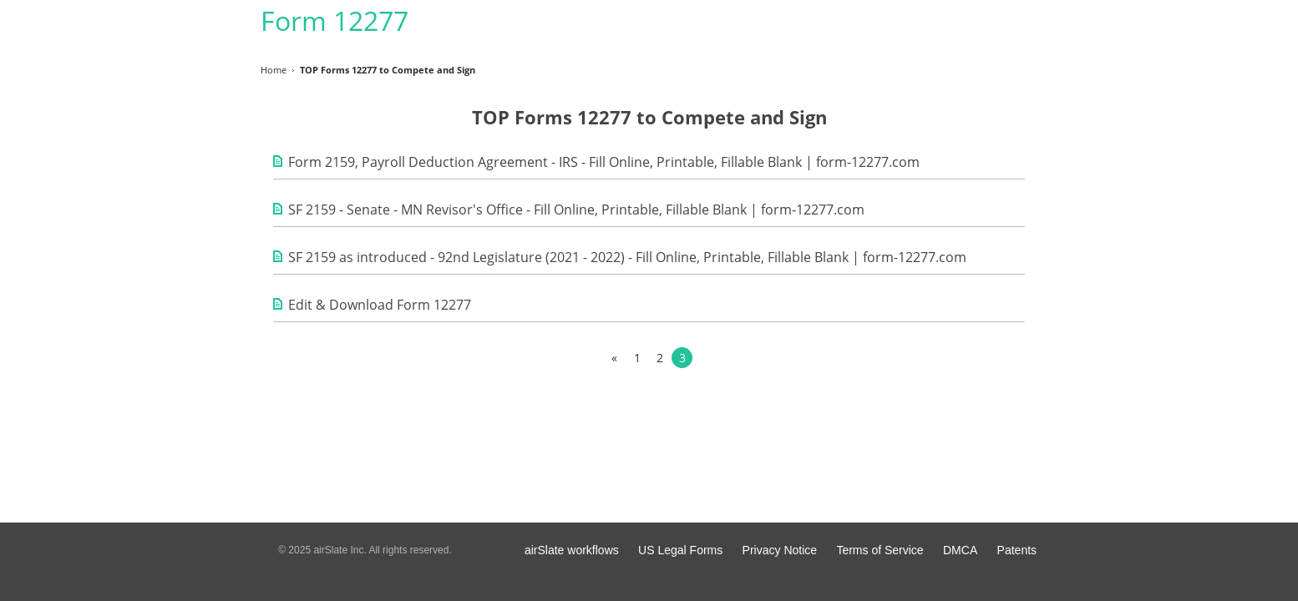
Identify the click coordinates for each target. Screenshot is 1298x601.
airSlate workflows (572, 550)
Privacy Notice (780, 550)
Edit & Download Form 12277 (379, 304)
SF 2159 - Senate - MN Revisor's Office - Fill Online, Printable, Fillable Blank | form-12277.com (576, 209)
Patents (1017, 550)
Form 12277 (334, 20)
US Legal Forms (680, 550)
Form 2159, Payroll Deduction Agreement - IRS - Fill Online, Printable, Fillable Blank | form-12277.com (604, 162)
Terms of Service (879, 550)
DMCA (960, 550)
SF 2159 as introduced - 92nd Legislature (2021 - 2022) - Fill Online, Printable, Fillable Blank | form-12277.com (627, 257)
